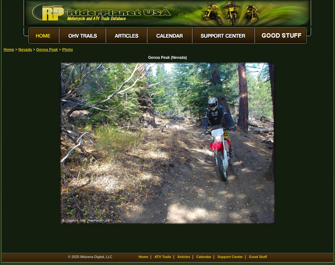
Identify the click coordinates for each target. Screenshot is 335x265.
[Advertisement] (25, 157)
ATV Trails (163, 257)
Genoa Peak (47, 49)
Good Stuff (258, 257)
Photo (67, 49)
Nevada (25, 49)
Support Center (230, 257)
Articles (183, 257)
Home (8, 49)
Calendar (204, 257)
